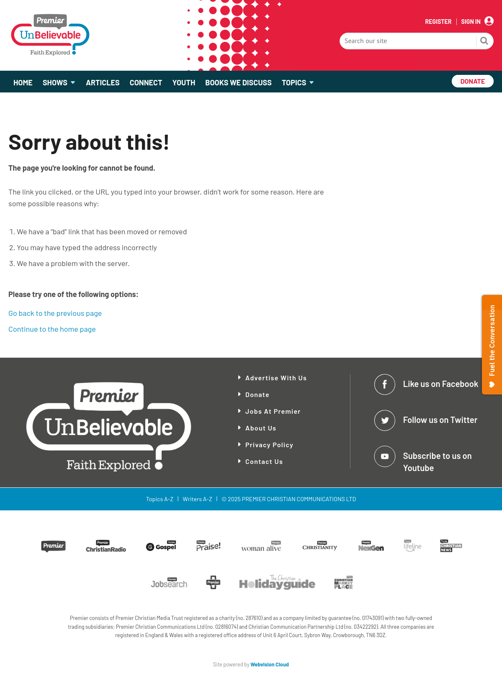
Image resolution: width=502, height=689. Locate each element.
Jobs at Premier (273, 411)
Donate (257, 394)
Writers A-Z (197, 498)
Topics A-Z (159, 498)
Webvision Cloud (269, 664)
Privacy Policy (269, 444)
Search (484, 41)
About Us (260, 428)
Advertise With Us (276, 378)
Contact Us (264, 461)
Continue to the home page (52, 328)
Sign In (471, 21)
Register (438, 21)
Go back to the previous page (55, 313)
